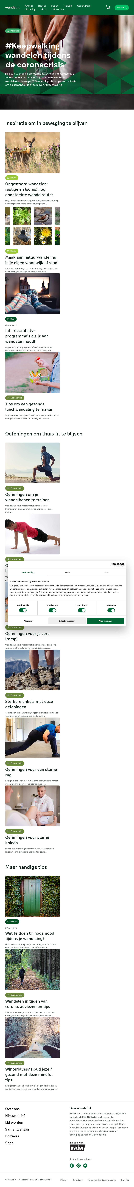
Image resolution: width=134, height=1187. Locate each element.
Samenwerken (17, 1129)
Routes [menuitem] (42, 5)
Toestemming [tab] (27, 572)
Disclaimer (77, 1180)
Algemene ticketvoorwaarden (102, 1180)
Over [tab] (106, 572)
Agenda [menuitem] (29, 5)
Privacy (63, 1180)
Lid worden (14, 1123)
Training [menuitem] (67, 5)
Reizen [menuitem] (54, 5)
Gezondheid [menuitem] (83, 5)
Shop (9, 1143)
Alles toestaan (105, 621)
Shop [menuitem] (43, 9)
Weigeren (28, 621)
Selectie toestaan (67, 621)
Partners (12, 1136)
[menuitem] (12, 7)
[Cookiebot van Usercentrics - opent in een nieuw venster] (112, 565)
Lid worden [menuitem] (58, 9)
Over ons (12, 1109)
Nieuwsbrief (15, 1116)
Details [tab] (67, 572)
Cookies (125, 1180)
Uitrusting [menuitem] (30, 9)
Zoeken (120, 7)
